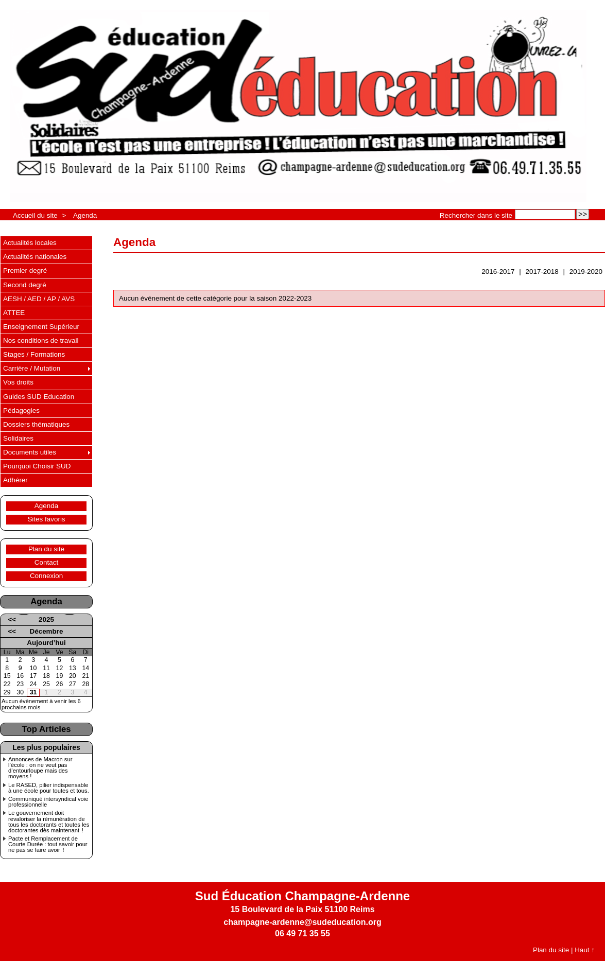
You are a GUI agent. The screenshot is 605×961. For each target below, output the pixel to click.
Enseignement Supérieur (41, 326)
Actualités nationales (34, 256)
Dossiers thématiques (36, 424)
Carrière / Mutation (31, 368)
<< (12, 619)
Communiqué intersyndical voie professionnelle (48, 802)
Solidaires (18, 438)
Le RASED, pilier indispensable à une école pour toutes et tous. (48, 788)
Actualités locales (30, 243)
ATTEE (14, 313)
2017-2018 (542, 271)
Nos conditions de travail (40, 340)
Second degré (24, 285)
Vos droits (18, 382)
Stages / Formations (34, 354)
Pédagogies (21, 410)
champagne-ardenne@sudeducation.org (302, 922)
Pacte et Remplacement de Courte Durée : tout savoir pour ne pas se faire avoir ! (48, 844)
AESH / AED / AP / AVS (39, 299)
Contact (46, 562)
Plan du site (46, 549)
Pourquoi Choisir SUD (37, 466)
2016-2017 (497, 271)
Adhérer (15, 480)
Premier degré (25, 270)
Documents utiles (29, 452)
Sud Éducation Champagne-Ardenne (302, 896)
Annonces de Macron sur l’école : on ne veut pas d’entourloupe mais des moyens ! (40, 768)
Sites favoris (46, 519)
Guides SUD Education (38, 396)
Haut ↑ (585, 950)
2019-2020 (585, 271)
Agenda (85, 215)
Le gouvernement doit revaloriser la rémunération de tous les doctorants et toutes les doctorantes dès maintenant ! (48, 821)
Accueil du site (35, 215)
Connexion (46, 576)
